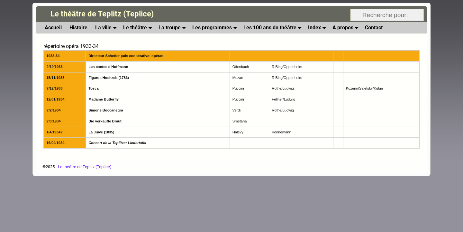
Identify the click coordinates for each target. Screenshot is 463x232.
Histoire (78, 27)
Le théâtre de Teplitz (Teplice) (102, 13)
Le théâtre (139, 28)
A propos (346, 28)
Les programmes (216, 28)
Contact (374, 27)
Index (318, 28)
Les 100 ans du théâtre (273, 28)
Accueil (53, 27)
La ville (107, 28)
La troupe (173, 28)
